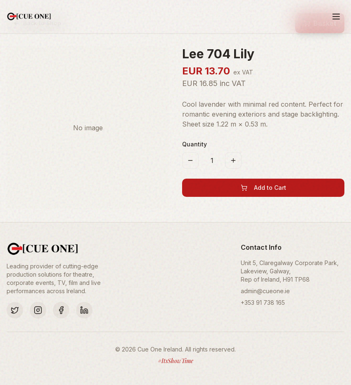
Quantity (194, 144)
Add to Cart (263, 187)
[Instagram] (38, 310)
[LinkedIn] (84, 310)
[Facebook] (61, 310)
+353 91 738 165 (263, 302)
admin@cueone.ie (265, 290)
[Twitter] (15, 310)
